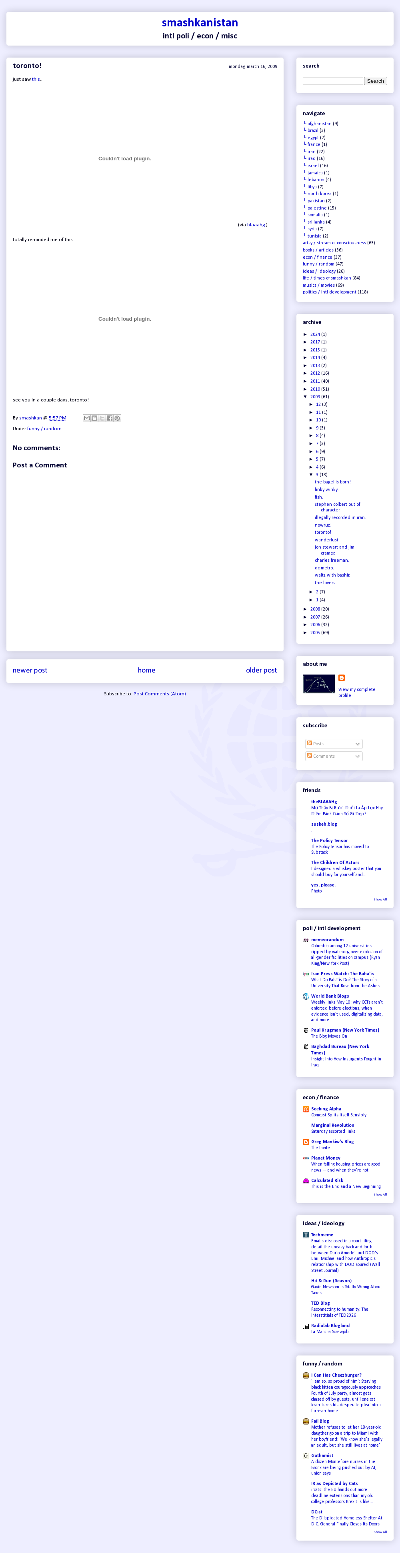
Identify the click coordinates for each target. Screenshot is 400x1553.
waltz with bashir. (332, 575)
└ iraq (309, 158)
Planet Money (325, 1158)
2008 (315, 609)
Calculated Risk (327, 1180)
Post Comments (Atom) (160, 694)
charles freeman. (332, 560)
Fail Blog (320, 1421)
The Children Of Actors (335, 862)
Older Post (261, 671)
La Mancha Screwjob (330, 1331)
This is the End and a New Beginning (346, 1186)
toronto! (323, 532)
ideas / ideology (319, 271)
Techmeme (322, 1235)
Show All (380, 899)
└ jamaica (313, 173)
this (36, 79)
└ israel (311, 166)
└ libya (310, 187)
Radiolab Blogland (330, 1325)
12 (319, 404)
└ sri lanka (314, 222)
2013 (315, 365)
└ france (311, 144)
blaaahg (256, 225)
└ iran (309, 152)
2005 (315, 633)
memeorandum (327, 940)
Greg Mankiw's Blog (332, 1142)
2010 (315, 389)
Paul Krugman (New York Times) (345, 1030)
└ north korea (317, 194)
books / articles (318, 250)
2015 (315, 350)
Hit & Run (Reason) (331, 1281)
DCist (316, 1512)
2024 (315, 334)
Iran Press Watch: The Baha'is (342, 974)
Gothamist (322, 1455)
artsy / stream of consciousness (334, 243)
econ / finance (317, 257)
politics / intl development (329, 292)
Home (147, 671)
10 (319, 420)
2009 (315, 397)
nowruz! (323, 525)
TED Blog (320, 1303)
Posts (315, 744)
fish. (319, 497)
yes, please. (323, 885)
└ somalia (313, 215)
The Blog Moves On (329, 1036)
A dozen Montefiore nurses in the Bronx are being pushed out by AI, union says (343, 1467)
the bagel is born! (333, 482)
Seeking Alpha (326, 1109)
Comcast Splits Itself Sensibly (338, 1115)
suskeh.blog (324, 824)
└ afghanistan (317, 124)
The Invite (320, 1148)
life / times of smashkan (327, 278)
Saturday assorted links (333, 1131)
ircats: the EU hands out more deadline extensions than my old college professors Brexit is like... (342, 1495)
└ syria (310, 229)
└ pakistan (314, 201)
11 (319, 412)
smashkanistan (200, 23)
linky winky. (327, 489)
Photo (316, 891)
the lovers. (325, 583)
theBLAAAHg (324, 802)
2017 (315, 342)
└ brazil (310, 130)
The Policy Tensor (329, 840)
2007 (315, 617)
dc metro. (324, 568)
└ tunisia (312, 236)
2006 (315, 625)
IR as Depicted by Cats (334, 1483)
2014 (315, 357)
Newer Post (30, 671)
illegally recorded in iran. (340, 517)
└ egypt (311, 138)
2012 (315, 373)
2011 (315, 381)
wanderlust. (327, 540)
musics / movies (319, 285)
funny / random (44, 428)
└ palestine (315, 208)
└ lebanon (313, 180)
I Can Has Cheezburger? (336, 1375)
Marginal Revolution (332, 1125)
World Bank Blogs (330, 996)
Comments (321, 756)
